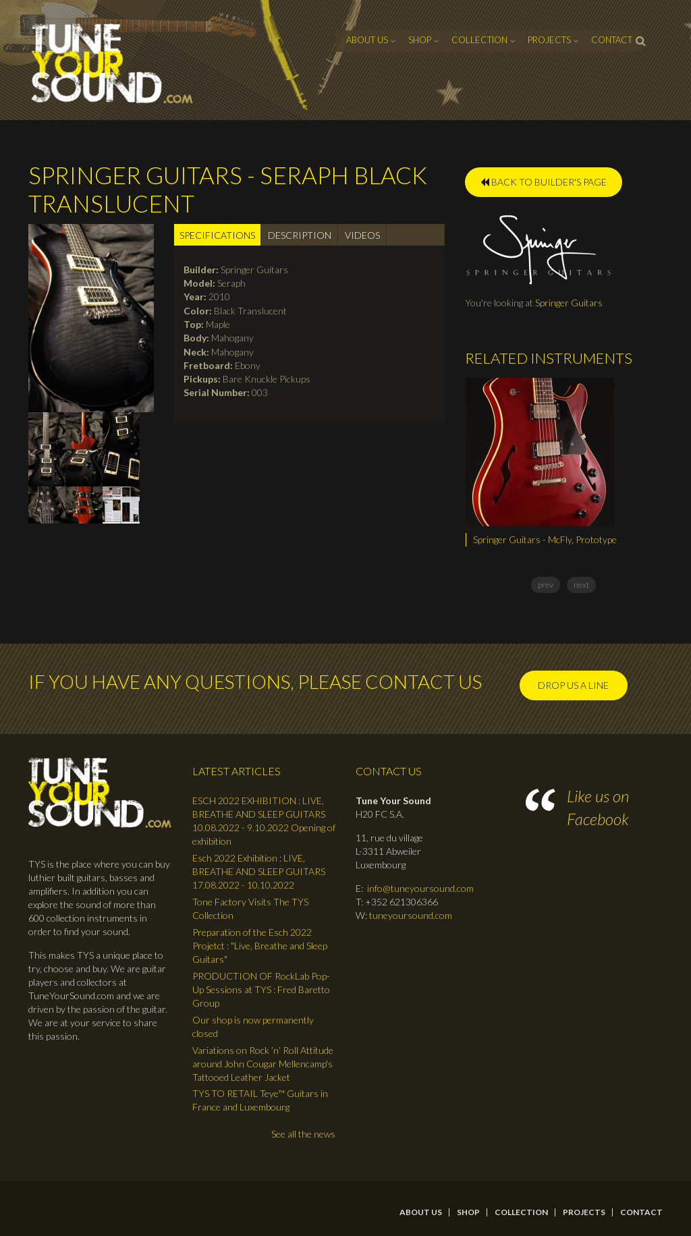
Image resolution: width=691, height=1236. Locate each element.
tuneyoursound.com (410, 915)
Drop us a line (573, 685)
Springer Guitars (569, 302)
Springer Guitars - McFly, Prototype (545, 539)
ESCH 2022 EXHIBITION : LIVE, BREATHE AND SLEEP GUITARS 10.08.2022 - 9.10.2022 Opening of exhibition (263, 821)
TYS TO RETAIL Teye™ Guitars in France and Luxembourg (260, 1100)
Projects (549, 39)
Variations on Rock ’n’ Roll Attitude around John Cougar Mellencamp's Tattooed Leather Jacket (262, 1063)
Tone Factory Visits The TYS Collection (250, 908)
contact (611, 39)
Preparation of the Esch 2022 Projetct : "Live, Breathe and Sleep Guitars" (259, 945)
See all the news (303, 1134)
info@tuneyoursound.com (420, 888)
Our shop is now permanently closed (253, 1026)
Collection (479, 39)
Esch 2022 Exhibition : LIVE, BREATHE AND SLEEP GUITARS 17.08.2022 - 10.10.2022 (258, 871)
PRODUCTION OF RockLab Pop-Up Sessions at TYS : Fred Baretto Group (261, 989)
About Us (367, 39)
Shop (419, 39)
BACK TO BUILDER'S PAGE (543, 182)
